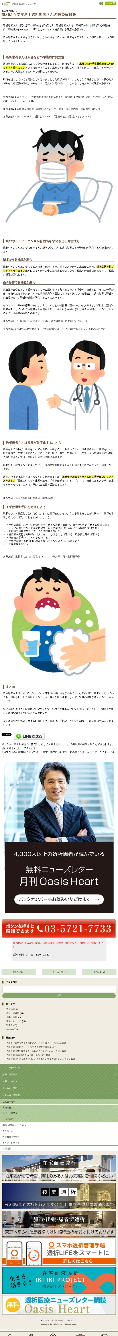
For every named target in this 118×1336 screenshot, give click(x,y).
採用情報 (46, 1320)
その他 (9, 1029)
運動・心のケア (13, 1021)
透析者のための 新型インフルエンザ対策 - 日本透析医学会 (47, 556)
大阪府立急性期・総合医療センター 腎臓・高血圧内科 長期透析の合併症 (58, 108)
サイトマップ (72, 1320)
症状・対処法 (12, 1013)
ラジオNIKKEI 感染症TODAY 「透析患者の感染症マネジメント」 (54, 116)
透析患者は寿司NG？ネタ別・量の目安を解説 (28, 1055)
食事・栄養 (11, 1017)
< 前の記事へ (18, 972)
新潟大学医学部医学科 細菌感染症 (35, 498)
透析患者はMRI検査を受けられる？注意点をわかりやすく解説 (36, 1051)
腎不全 (9, 1025)
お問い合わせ (58, 1320)
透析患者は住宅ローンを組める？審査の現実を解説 (31, 1047)
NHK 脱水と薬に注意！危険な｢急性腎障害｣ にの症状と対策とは (52, 321)
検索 (59, 995)
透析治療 (10, 1009)
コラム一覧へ (59, 972)
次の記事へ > (99, 972)
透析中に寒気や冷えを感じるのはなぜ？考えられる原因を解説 (36, 1043)
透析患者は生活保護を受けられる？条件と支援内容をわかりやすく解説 (40, 1059)
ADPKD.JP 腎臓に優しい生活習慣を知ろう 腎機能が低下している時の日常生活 (61, 329)
